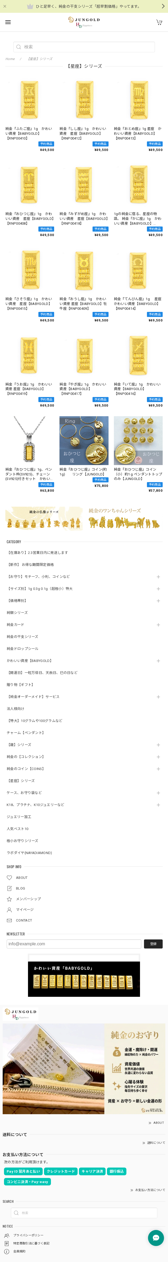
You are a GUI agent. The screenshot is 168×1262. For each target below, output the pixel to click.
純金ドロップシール (23, 649)
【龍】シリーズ (19, 745)
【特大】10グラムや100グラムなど (34, 721)
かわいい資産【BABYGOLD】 (30, 661)
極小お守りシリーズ (22, 841)
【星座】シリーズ (21, 781)
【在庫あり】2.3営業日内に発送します (37, 553)
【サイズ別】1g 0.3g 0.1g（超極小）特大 (40, 589)
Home (9, 59)
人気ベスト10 (17, 829)
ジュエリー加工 (19, 817)
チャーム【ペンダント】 (26, 733)
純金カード (16, 625)
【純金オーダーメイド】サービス (33, 697)
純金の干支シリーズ (22, 637)
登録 (153, 944)
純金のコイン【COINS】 (26, 769)
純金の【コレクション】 (26, 757)
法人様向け (16, 709)
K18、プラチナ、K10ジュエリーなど (36, 805)
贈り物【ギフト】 (21, 685)
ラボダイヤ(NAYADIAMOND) (29, 853)
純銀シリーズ (17, 613)
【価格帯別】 (17, 601)
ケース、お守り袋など (24, 793)
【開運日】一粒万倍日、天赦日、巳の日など (42, 673)
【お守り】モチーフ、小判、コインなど (38, 577)
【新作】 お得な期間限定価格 (30, 565)
